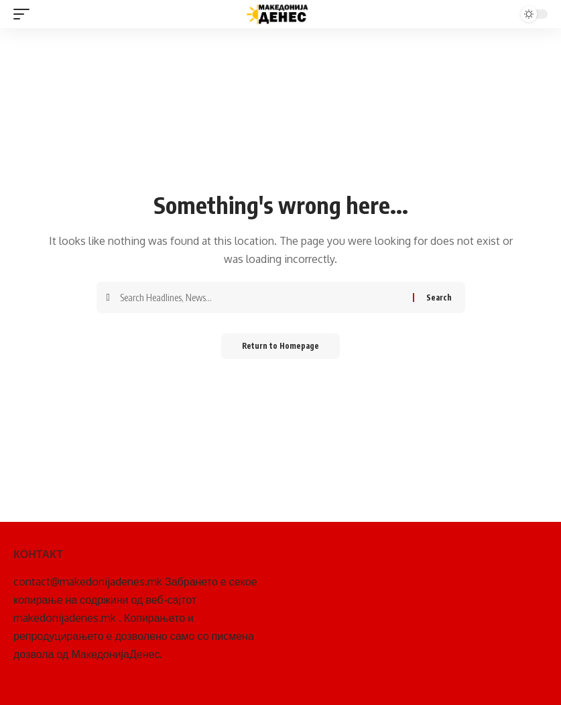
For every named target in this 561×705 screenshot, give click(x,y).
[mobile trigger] (24, 14)
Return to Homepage (280, 346)
